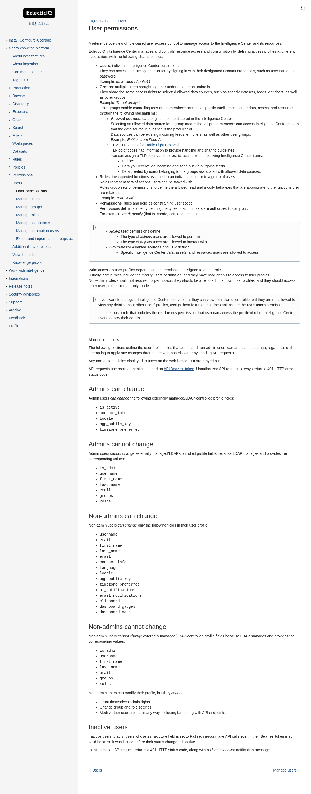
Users (121, 21)
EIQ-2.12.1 (98, 21)
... (111, 21)
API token (179, 369)
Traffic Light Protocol (162, 145)
